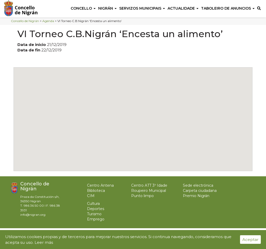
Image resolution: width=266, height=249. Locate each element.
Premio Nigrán (196, 195)
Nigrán (107, 8)
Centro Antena (100, 185)
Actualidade (183, 8)
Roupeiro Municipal (148, 190)
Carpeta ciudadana (200, 190)
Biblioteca (96, 190)
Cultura (93, 203)
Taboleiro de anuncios (228, 8)
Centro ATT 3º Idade (149, 185)
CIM (91, 195)
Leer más (44, 242)
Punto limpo (142, 195)
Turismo (94, 214)
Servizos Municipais (142, 8)
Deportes (95, 208)
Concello (83, 8)
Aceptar (250, 239)
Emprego (95, 219)
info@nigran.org (32, 215)
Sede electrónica (198, 185)
